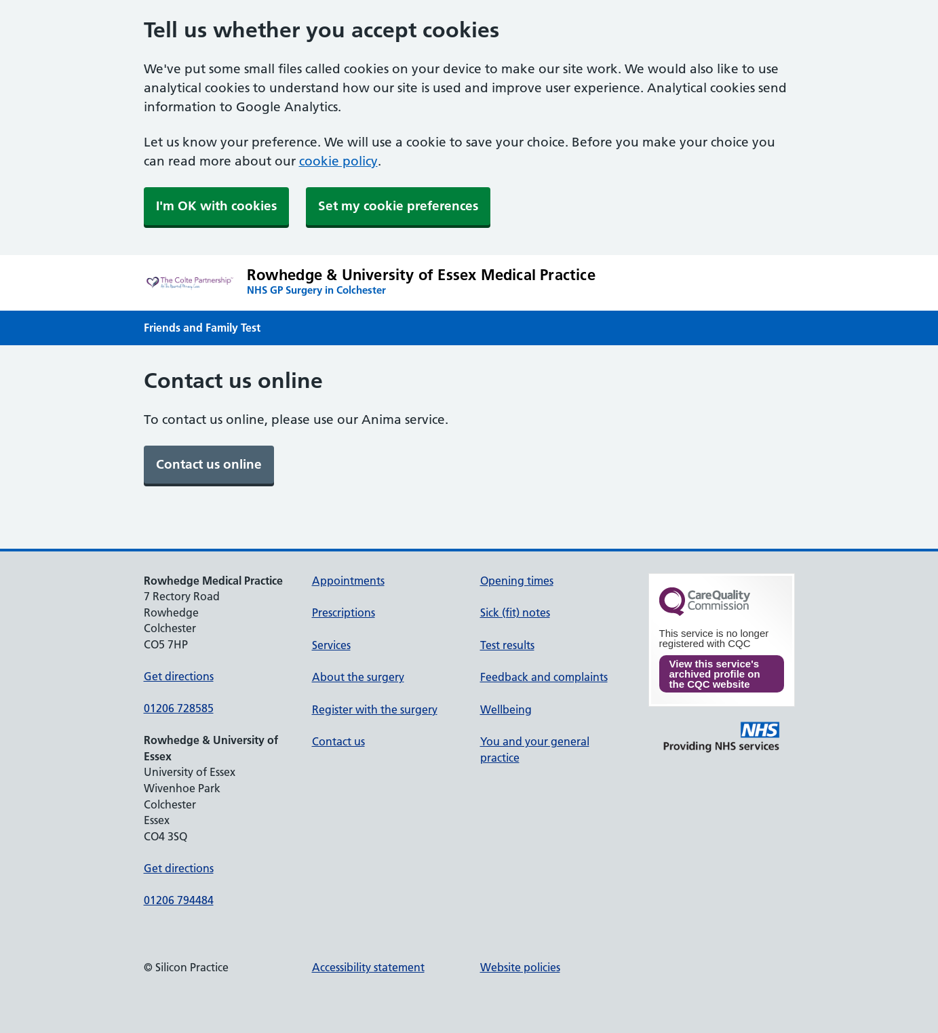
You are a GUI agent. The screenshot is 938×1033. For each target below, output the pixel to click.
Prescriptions (343, 612)
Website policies (520, 967)
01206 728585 (179, 708)
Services (331, 645)
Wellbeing (506, 709)
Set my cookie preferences (398, 206)
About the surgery (358, 677)
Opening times (516, 580)
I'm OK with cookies (216, 206)
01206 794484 (179, 900)
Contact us (338, 741)
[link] (209, 465)
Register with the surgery (374, 709)
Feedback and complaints (544, 677)
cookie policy (338, 161)
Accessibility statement (368, 967)
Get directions (179, 676)
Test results (507, 645)
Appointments (348, 580)
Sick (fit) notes (515, 612)
